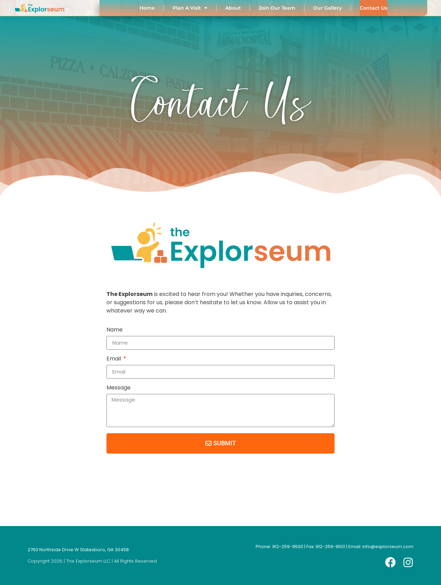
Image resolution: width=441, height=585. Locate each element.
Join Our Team (277, 8)
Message (118, 388)
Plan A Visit (190, 8)
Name (114, 330)
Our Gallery (327, 8)
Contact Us (373, 8)
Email (114, 359)
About (233, 8)
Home (147, 8)
